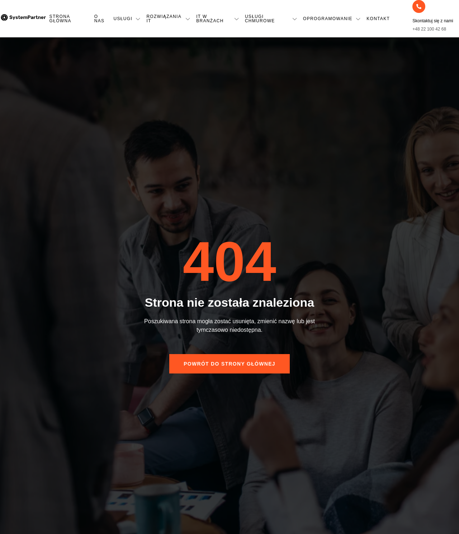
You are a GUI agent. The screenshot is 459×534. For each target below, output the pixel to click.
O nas (99, 18)
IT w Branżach (217, 18)
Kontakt (378, 18)
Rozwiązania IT (168, 18)
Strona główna (60, 18)
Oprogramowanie (332, 19)
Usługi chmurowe (271, 18)
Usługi (127, 19)
